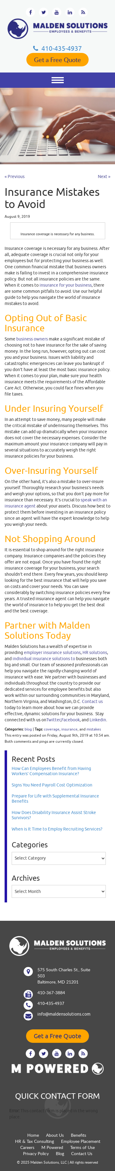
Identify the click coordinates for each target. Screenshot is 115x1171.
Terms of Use (82, 1147)
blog (28, 729)
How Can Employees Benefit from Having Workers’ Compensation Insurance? (51, 771)
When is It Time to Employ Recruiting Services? (57, 829)
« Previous (15, 176)
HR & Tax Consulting (34, 1141)
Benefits (78, 1135)
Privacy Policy (36, 1153)
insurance (69, 729)
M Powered (52, 1147)
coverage (51, 729)
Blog (60, 1153)
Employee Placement (80, 1141)
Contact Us (81, 1153)
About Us (55, 1135)
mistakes (93, 729)
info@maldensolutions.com (63, 1014)
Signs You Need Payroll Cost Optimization (52, 785)
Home (33, 1135)
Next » (104, 176)
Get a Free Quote (57, 59)
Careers (27, 1147)
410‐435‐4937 (57, 48)
